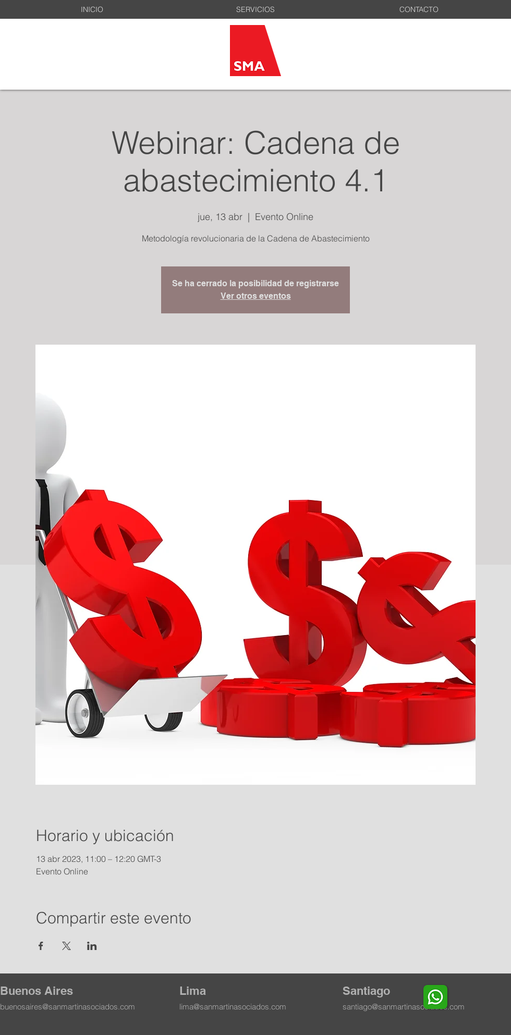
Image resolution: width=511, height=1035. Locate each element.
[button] (255, 9)
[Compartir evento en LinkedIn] (92, 946)
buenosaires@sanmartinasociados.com (67, 1007)
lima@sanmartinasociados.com (232, 1007)
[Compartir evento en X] (66, 946)
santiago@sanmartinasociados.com (404, 1007)
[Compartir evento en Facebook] (41, 946)
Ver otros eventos (256, 296)
